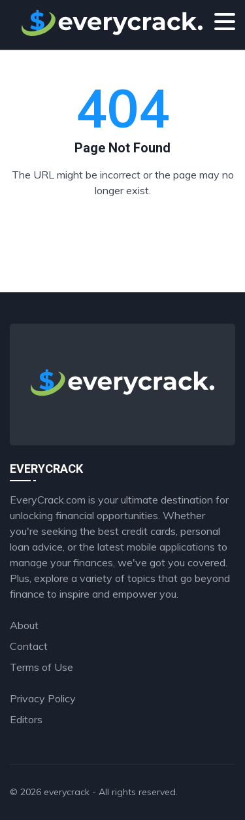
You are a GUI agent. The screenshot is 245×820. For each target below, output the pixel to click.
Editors (26, 719)
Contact (29, 646)
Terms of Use (41, 667)
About (24, 625)
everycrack (67, 792)
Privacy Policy (43, 698)
